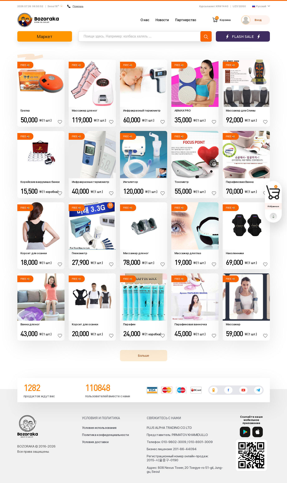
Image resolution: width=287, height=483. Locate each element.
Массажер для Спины (241, 110)
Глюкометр (79, 253)
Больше (143, 355)
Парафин (129, 324)
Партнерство (185, 20)
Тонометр (181, 181)
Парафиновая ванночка (190, 324)
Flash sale (243, 36)
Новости (162, 20)
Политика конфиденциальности (105, 435)
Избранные (273, 206)
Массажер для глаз (187, 253)
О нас (144, 20)
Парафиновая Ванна (240, 181)
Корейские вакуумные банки (39, 181)
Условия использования (99, 428)
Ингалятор (130, 181)
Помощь (75, 6)
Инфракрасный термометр (142, 110)
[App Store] (257, 432)
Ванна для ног (30, 324)
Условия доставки (95, 442)
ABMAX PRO (182, 110)
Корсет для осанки (33, 253)
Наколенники (235, 253)
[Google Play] (245, 432)
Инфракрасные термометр (90, 181)
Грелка (25, 110)
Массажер (233, 324)
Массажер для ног (84, 110)
